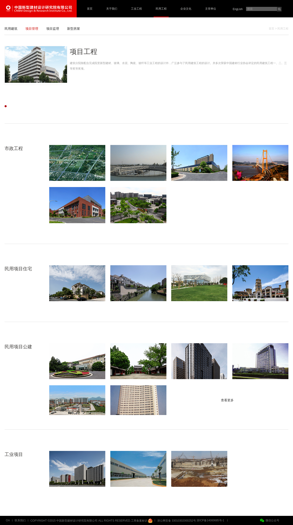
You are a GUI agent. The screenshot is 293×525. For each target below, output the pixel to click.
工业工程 (136, 8)
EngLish (238, 9)
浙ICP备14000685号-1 (210, 520)
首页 (89, 8)
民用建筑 (11, 28)
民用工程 (161, 8)
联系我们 (20, 520)
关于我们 (111, 8)
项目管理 (31, 28)
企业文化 (185, 8)
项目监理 (52, 28)
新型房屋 (73, 28)
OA (8, 520)
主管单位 (210, 8)
